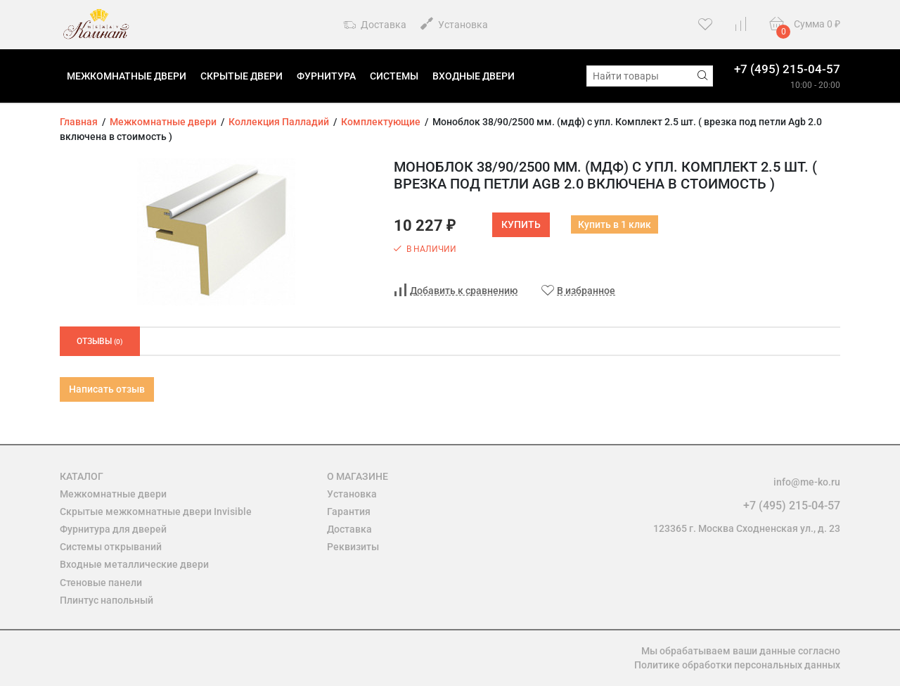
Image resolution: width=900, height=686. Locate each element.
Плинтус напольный (106, 600)
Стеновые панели (101, 582)
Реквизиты (353, 546)
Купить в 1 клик (614, 224)
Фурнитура (326, 76)
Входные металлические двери (134, 564)
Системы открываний (111, 546)
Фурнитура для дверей (113, 529)
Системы (394, 76)
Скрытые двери (241, 76)
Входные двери (473, 76)
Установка (454, 23)
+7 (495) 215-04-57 (787, 69)
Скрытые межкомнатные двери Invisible (156, 511)
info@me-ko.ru (806, 482)
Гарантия (349, 511)
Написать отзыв (107, 389)
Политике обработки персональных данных (737, 665)
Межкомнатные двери (126, 76)
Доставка (374, 25)
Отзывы (100, 341)
